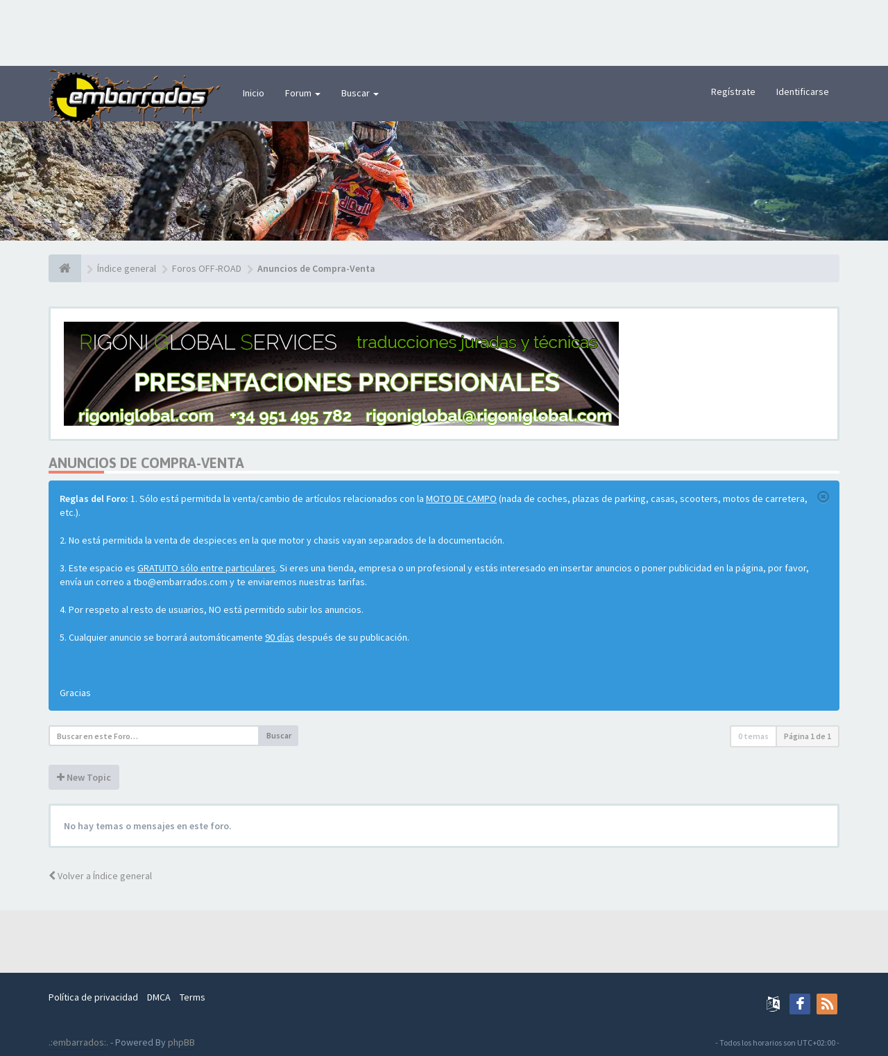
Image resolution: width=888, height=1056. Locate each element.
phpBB (181, 1042)
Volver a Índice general (100, 875)
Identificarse (802, 91)
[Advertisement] (444, 31)
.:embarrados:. (78, 1042)
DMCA (159, 997)
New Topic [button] (84, 777)
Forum (303, 93)
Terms (192, 997)
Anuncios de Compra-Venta (146, 463)
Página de (807, 736)
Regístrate (733, 91)
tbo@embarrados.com (180, 581)
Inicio (253, 93)
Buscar (360, 93)
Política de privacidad (93, 997)
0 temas (753, 736)
